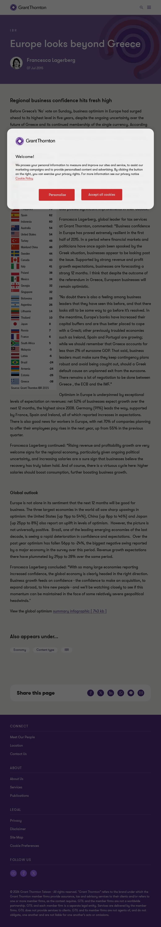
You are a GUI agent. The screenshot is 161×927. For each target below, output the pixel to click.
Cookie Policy (24, 178)
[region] (80, 169)
